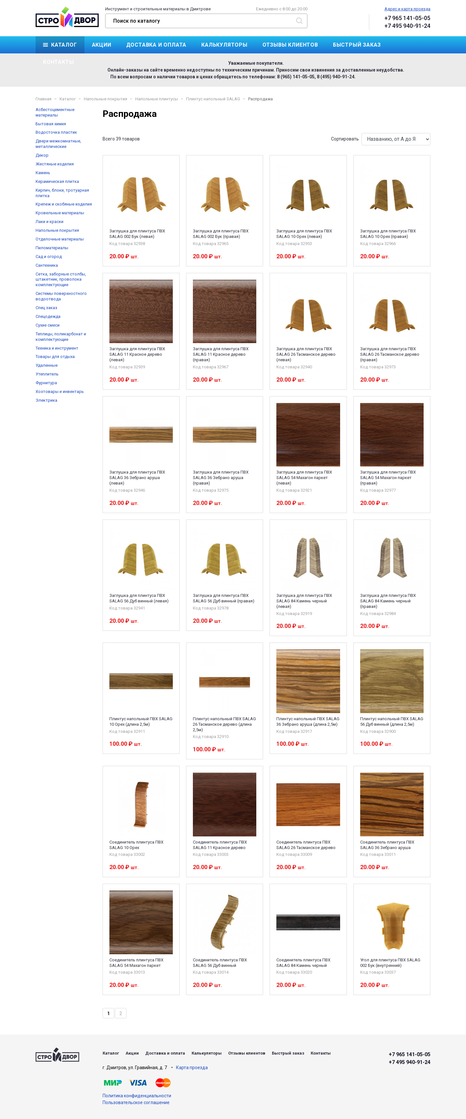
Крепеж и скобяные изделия (64, 204)
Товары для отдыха (55, 356)
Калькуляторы (224, 45)
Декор (42, 155)
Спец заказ (46, 307)
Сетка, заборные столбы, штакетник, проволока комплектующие (61, 279)
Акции (101, 45)
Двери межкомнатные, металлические (58, 144)
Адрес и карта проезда (407, 8)
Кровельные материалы (60, 212)
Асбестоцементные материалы (55, 112)
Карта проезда (192, 1067)
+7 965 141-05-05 (407, 18)
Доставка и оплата (156, 45)
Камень (43, 172)
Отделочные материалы (60, 239)
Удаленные (47, 365)
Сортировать (345, 138)
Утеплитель (47, 374)
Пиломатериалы (52, 247)
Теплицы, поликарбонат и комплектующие (61, 336)
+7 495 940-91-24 (407, 25)
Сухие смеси (48, 325)
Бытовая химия (51, 123)
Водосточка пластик (56, 132)
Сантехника (47, 265)
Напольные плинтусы (156, 98)
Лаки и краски (49, 221)
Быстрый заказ (357, 45)
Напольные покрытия (105, 98)
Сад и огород (49, 256)
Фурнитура (46, 382)
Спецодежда (48, 316)
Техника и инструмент (57, 348)
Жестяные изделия (55, 164)
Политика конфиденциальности (137, 1095)
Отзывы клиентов (290, 45)
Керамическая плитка (57, 181)
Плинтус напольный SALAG (213, 98)
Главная (43, 98)
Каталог (64, 45)
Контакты (58, 62)
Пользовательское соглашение (136, 1102)
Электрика (46, 400)
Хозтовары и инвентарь (60, 391)
